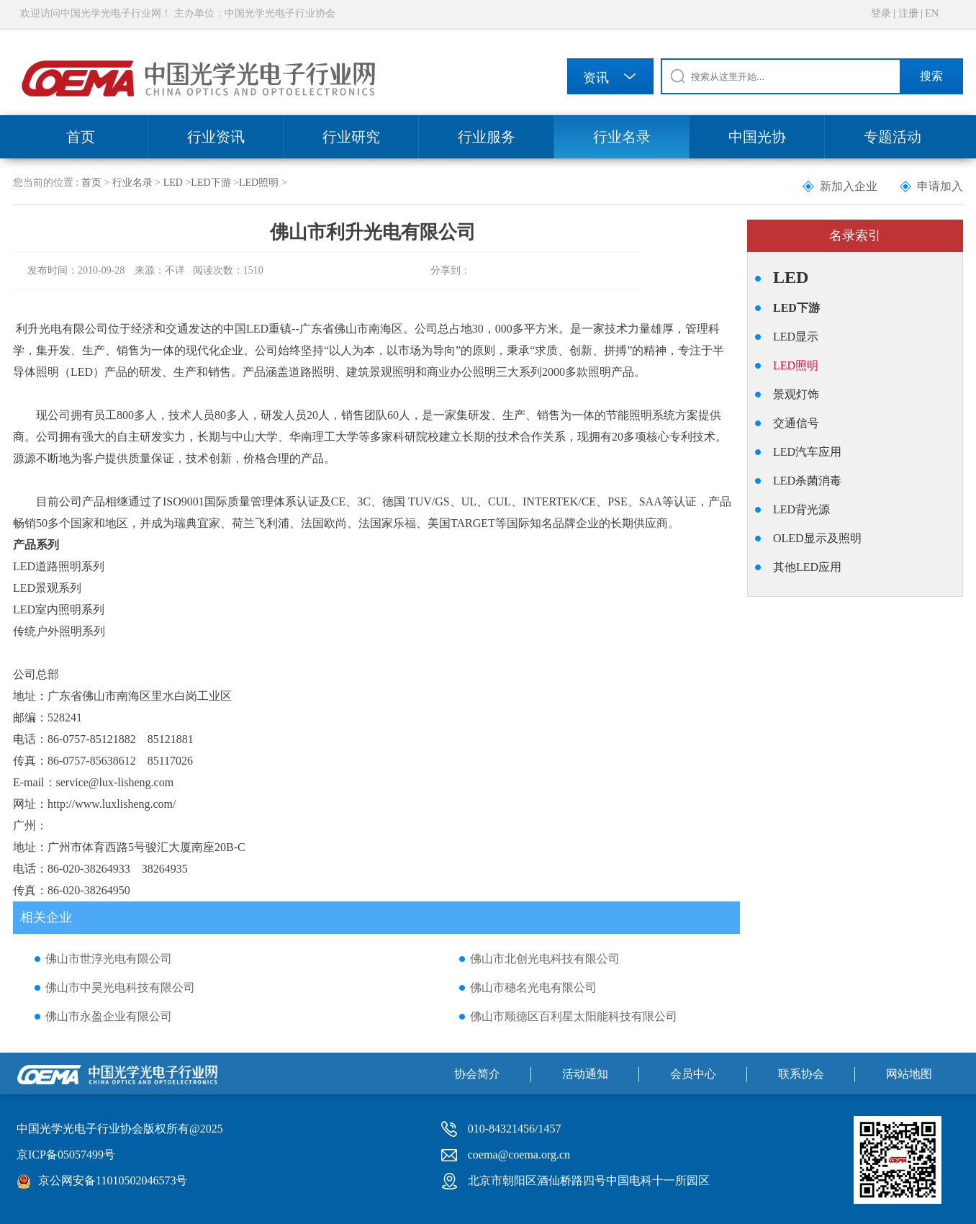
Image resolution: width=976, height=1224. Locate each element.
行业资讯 (216, 137)
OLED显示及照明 (817, 538)
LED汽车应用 (807, 452)
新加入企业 (848, 186)
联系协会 (801, 1074)
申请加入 (940, 186)
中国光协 (757, 137)
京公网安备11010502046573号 (112, 1180)
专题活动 (892, 137)
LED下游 (210, 182)
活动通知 (585, 1074)
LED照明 (259, 182)
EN (932, 13)
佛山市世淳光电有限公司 (108, 959)
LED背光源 (801, 509)
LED (173, 182)
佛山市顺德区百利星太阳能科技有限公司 (573, 1016)
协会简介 (477, 1074)
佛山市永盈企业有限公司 (108, 1016)
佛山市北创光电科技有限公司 (545, 959)
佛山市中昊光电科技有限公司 (120, 987)
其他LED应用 (807, 567)
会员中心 (693, 1074)
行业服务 (486, 137)
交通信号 (796, 423)
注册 (908, 13)
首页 (80, 137)
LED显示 (795, 336)
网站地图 (909, 1074)
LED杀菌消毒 (807, 480)
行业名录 (622, 137)
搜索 (931, 76)
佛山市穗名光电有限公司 (533, 987)
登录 (881, 13)
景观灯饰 (796, 394)
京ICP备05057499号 (66, 1154)
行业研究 (351, 137)
